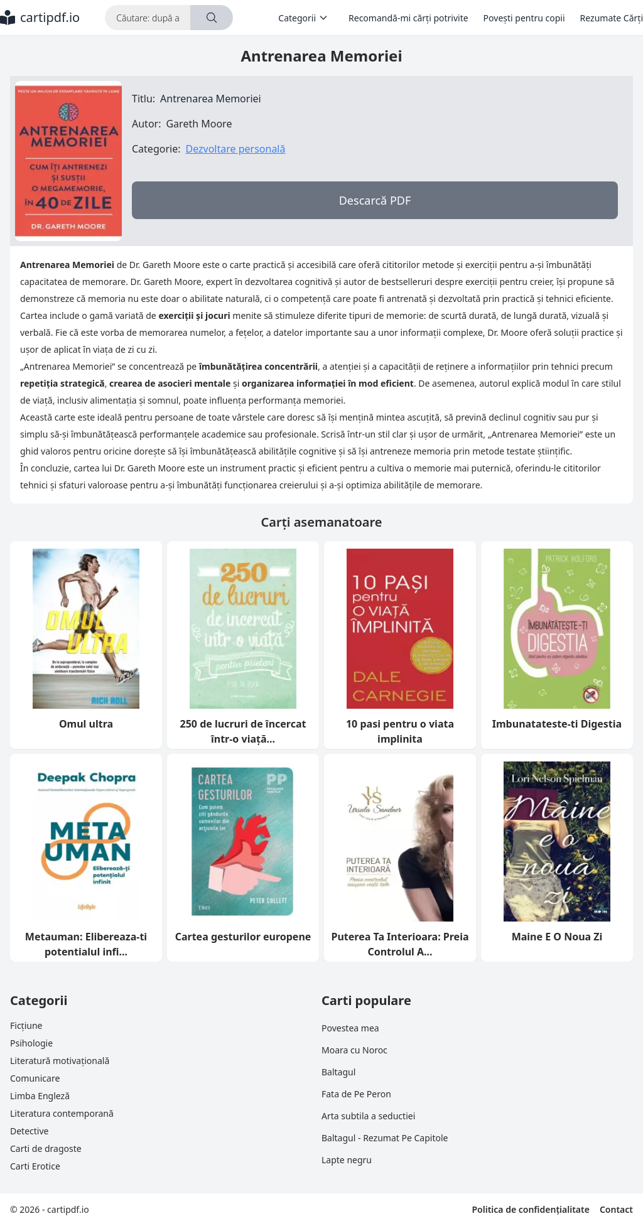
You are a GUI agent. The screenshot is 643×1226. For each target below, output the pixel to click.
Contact (616, 1209)
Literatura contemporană (62, 1113)
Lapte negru (347, 1160)
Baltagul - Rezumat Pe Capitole (385, 1138)
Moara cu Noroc (354, 1050)
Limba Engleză (40, 1096)
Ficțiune (26, 1025)
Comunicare (35, 1078)
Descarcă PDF (375, 200)
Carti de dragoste (46, 1148)
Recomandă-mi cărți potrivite (408, 18)
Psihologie (31, 1043)
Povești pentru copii (524, 18)
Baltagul (338, 1072)
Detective (29, 1131)
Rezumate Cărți (611, 18)
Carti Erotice (35, 1166)
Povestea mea (350, 1028)
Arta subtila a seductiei (368, 1116)
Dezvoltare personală (235, 149)
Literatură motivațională (59, 1061)
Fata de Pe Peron (356, 1094)
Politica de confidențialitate (530, 1209)
